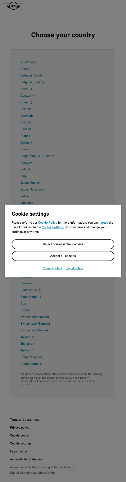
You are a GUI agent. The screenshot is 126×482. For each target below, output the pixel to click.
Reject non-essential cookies (63, 244)
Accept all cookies (63, 256)
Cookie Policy (47, 222)
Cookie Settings (53, 227)
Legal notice (74, 268)
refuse (103, 222)
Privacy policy (52, 268)
